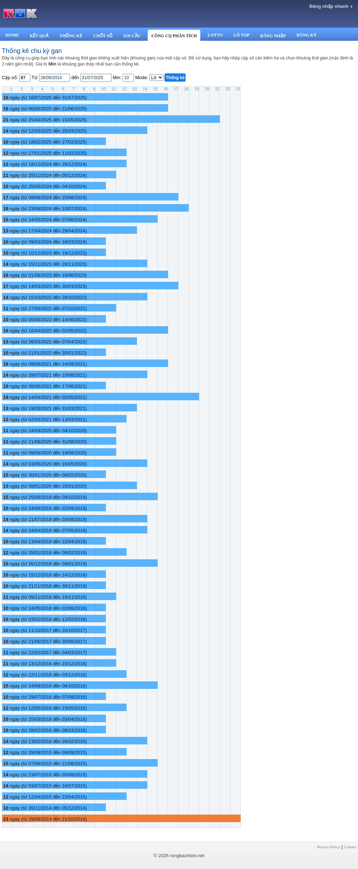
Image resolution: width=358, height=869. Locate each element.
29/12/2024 (73, 164)
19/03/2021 (40, 408)
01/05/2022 (73, 330)
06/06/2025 (40, 108)
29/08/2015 (40, 752)
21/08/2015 (73, 763)
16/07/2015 (73, 785)
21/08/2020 (40, 441)
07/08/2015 (40, 763)
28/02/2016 (40, 730)
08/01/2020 (40, 486)
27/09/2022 (40, 308)
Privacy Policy (328, 847)
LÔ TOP (242, 35)
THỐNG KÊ (71, 35)
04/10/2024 (73, 186)
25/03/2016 (40, 719)
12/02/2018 (73, 619)
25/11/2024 (40, 175)
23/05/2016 (73, 708)
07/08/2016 (73, 697)
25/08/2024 (73, 197)
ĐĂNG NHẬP (273, 35)
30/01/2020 (40, 475)
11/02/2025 (73, 153)
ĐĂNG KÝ (306, 35)
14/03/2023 (40, 286)
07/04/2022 (73, 341)
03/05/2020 (40, 464)
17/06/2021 (73, 386)
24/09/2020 (40, 430)
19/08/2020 (73, 452)
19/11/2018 (73, 597)
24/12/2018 (73, 575)
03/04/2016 (73, 719)
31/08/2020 (73, 441)
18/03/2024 (73, 242)
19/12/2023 (73, 253)
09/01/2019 (73, 563)
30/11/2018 (73, 586)
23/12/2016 (73, 663)
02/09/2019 (73, 508)
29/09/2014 (40, 819)
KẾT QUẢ (39, 35)
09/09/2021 (40, 364)
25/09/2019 (40, 497)
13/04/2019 (40, 541)
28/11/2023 (73, 264)
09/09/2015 (73, 752)
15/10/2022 (40, 297)
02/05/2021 (73, 397)
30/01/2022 (73, 353)
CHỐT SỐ (102, 35)
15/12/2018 (40, 575)
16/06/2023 (73, 275)
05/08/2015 (73, 774)
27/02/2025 (73, 142)
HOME (12, 35)
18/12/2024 (40, 164)
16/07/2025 (40, 97)
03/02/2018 (40, 619)
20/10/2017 (73, 630)
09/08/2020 (40, 452)
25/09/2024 (40, 186)
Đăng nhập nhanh (331, 6)
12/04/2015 (40, 797)
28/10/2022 (73, 297)
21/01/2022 (40, 353)
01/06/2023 (40, 275)
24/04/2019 (40, 530)
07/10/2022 (73, 308)
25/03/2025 (73, 131)
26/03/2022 (40, 341)
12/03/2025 (40, 131)
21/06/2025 (73, 108)
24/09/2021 (73, 364)
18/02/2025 (40, 142)
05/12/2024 (73, 175)
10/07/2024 (73, 208)
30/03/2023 (73, 286)
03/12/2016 (73, 674)
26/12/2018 (40, 563)
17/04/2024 (40, 230)
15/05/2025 (73, 119)
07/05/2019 (73, 530)
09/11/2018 (40, 597)
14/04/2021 (40, 397)
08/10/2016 (73, 686)
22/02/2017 (40, 652)
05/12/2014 (73, 808)
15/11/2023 (40, 264)
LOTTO (214, 35)
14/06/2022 (73, 319)
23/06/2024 (40, 208)
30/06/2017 (73, 641)
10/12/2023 (40, 253)
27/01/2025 (40, 153)
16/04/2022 (40, 330)
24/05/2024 (40, 219)
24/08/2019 (40, 508)
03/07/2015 (40, 785)
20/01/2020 (73, 486)
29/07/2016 (40, 697)
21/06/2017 (40, 641)
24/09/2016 (40, 686)
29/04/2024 (73, 230)
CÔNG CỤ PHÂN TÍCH (174, 35)
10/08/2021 (73, 375)
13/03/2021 (73, 419)
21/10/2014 (73, 819)
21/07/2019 (40, 519)
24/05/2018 (40, 608)
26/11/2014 (40, 808)
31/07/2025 (73, 97)
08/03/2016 (73, 730)
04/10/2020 (73, 430)
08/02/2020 (73, 475)
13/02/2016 (40, 741)
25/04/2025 (40, 119)
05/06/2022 (40, 319)
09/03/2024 (40, 242)
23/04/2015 (73, 797)
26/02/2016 (73, 741)
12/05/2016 (40, 708)
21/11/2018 (40, 586)
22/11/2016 (40, 674)
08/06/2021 (40, 386)
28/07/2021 (40, 375)
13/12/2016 (40, 663)
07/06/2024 (73, 219)
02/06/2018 (73, 608)
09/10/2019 (73, 497)
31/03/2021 (73, 408)
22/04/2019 (73, 541)
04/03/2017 (73, 652)
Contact (350, 847)
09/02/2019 (73, 552)
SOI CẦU (132, 35)
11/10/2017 (40, 630)
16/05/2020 (73, 464)
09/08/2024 (40, 197)
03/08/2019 (73, 519)
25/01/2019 (40, 552)
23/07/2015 (40, 774)
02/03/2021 (40, 419)
